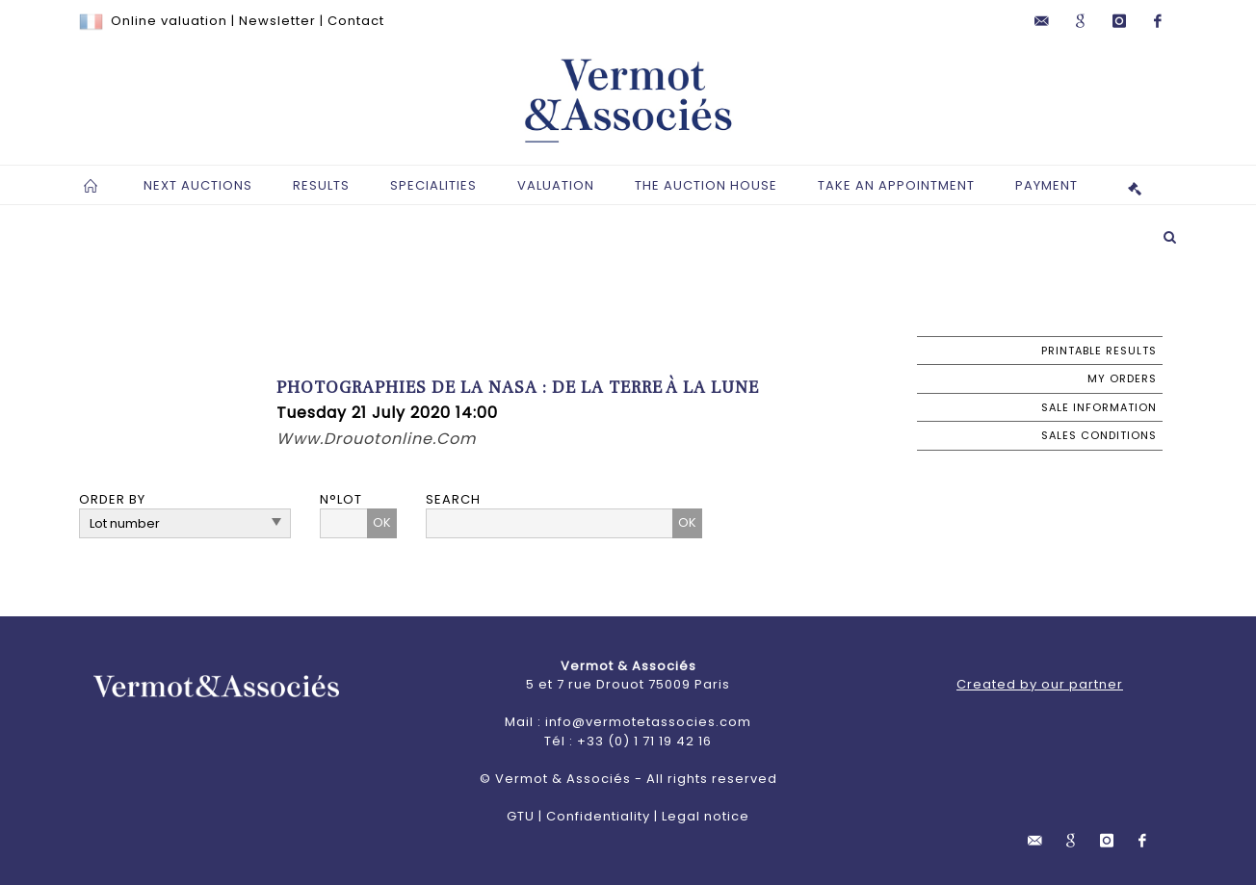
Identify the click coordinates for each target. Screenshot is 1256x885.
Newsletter (277, 21)
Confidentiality (598, 816)
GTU (521, 816)
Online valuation (169, 21)
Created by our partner (1039, 684)
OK (382, 522)
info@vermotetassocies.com (648, 722)
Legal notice (705, 816)
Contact (355, 21)
